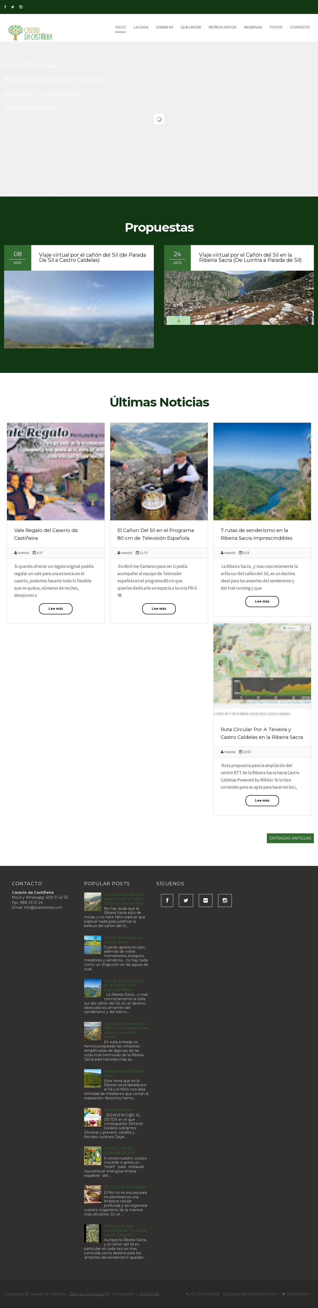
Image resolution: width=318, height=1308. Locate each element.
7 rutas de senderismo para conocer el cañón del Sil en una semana (124, 899)
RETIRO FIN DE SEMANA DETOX (119, 1150)
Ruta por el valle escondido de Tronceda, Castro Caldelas (125, 1230)
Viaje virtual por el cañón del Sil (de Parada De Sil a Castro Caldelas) (92, 257)
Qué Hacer (191, 27)
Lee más (56, 608)
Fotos (276, 27)
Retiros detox (222, 27)
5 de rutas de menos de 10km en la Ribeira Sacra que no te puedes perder (125, 1030)
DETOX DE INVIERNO (124, 1187)
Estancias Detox (118, 1110)
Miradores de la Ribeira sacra (124, 1073)
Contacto (300, 27)
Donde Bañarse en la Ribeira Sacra (123, 939)
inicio (120, 27)
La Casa (141, 27)
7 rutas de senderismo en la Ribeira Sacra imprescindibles (124, 985)
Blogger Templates (87, 1294)
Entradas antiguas (290, 838)
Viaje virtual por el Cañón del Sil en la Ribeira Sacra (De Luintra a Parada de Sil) (250, 257)
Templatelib (148, 1294)
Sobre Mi (164, 27)
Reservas (253, 27)
